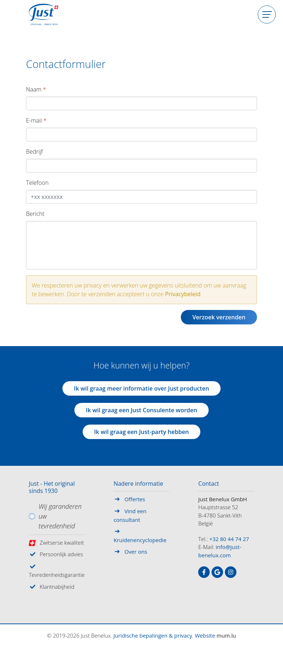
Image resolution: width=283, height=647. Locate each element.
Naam (34, 89)
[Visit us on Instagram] (230, 572)
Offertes (135, 499)
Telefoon (37, 183)
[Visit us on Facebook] (204, 572)
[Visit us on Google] (217, 572)
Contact (208, 484)
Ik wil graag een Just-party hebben (141, 432)
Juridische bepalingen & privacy (152, 635)
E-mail (34, 120)
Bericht (35, 214)
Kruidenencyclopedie (140, 540)
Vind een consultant (130, 515)
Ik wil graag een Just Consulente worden (141, 410)
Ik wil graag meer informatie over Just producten (141, 388)
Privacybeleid (182, 294)
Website (205, 635)
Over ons (136, 551)
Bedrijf (34, 152)
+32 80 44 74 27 (229, 538)
